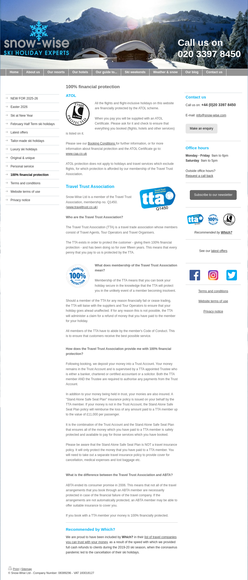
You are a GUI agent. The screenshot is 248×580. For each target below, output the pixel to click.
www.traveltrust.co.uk (82, 207)
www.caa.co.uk (76, 154)
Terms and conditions (213, 291)
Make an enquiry (201, 128)
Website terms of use (213, 301)
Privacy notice (213, 311)
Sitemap (26, 569)
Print (13, 569)
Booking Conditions (102, 143)
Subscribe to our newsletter (213, 195)
